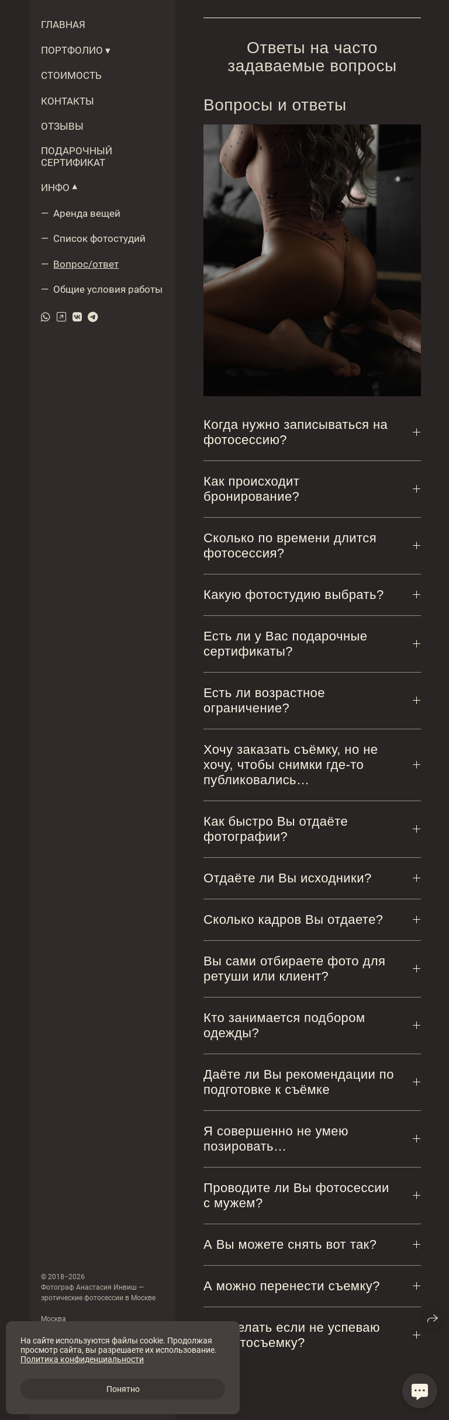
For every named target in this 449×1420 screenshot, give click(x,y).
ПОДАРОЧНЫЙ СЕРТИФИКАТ (76, 156)
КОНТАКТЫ (67, 101)
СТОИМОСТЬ (71, 75)
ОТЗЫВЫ (62, 126)
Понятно (123, 1389)
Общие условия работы (108, 289)
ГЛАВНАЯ (63, 24)
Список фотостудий (99, 238)
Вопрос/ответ (86, 264)
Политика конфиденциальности (82, 1359)
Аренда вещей (86, 213)
